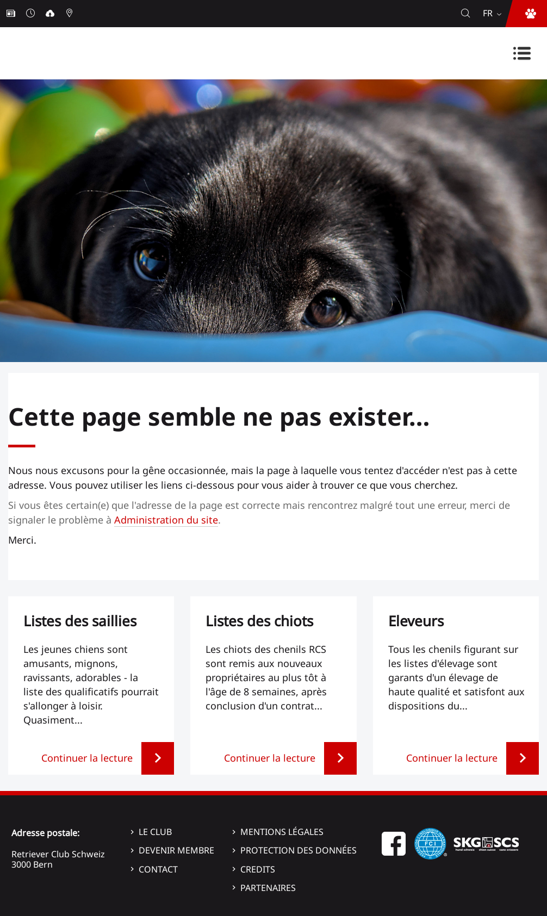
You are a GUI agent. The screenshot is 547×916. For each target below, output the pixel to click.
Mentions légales (282, 832)
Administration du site (166, 519)
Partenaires (268, 888)
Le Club (155, 832)
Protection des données (298, 850)
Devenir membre (176, 850)
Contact (158, 869)
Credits (257, 869)
